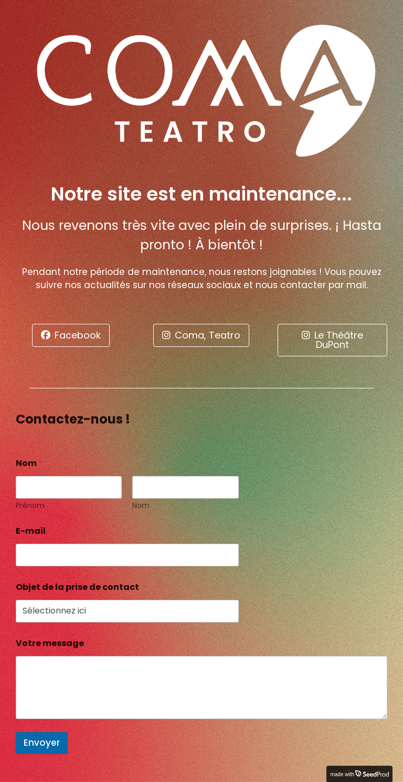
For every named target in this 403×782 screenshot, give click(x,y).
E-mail (33, 531)
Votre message (50, 643)
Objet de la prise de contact (77, 587)
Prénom (30, 505)
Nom (141, 505)
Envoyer (42, 742)
